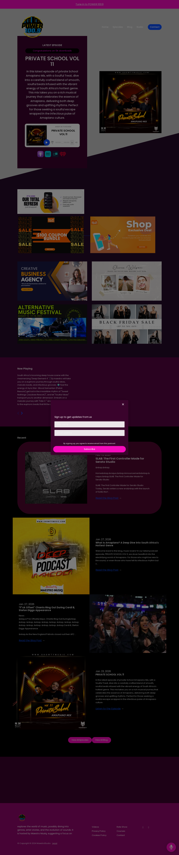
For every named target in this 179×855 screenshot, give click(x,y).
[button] (123, 404)
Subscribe (89, 449)
